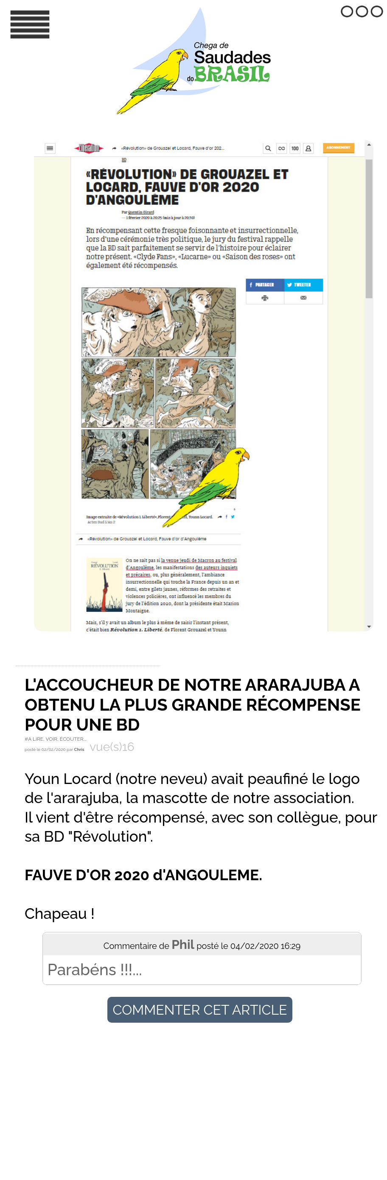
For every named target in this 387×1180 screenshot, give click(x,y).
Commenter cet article (199, 1010)
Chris (80, 749)
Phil (182, 944)
